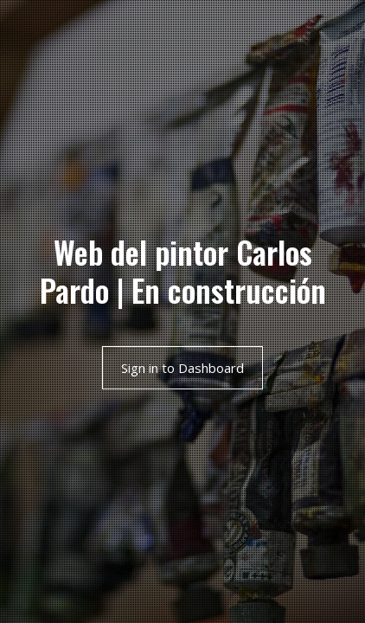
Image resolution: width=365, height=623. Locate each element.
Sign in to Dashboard (182, 367)
